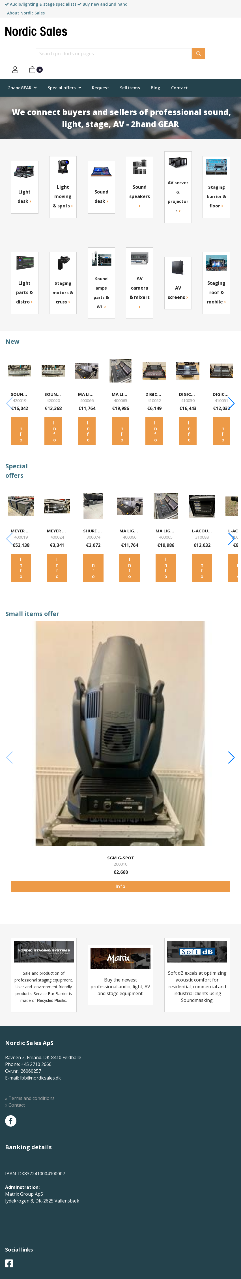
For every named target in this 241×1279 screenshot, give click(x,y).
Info (21, 431)
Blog (155, 87)
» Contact (15, 1105)
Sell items (130, 87)
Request (100, 87)
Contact (179, 87)
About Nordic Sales (26, 13)
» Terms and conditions (30, 1098)
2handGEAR (19, 87)
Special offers (62, 87)
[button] (231, 403)
